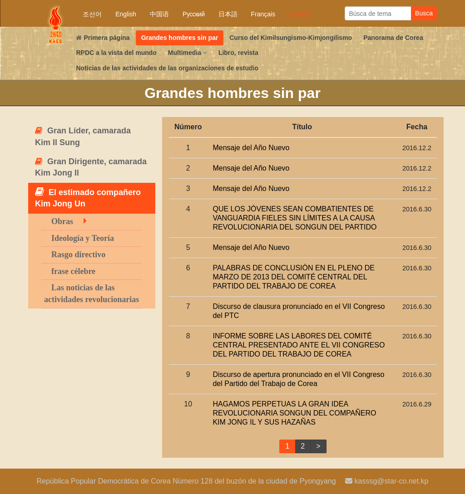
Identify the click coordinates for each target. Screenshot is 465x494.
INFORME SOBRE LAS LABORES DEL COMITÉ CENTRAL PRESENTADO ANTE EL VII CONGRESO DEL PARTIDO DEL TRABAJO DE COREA (299, 345)
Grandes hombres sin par (179, 37)
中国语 (159, 14)
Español (300, 14)
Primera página (102, 37)
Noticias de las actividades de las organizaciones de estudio (167, 68)
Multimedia (187, 52)
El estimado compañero (88, 197)
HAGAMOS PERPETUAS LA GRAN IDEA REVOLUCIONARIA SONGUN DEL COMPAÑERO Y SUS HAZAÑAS (294, 413)
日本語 (227, 14)
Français (263, 14)
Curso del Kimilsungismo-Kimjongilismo (290, 37)
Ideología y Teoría (82, 238)
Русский (193, 14)
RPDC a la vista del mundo (116, 52)
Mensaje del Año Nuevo (251, 148)
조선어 (92, 14)
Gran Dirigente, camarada (91, 167)
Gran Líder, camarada (83, 136)
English (125, 14)
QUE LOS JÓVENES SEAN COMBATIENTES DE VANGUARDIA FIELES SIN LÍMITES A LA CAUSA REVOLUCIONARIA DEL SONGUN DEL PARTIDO (294, 218)
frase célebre (73, 271)
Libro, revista (238, 52)
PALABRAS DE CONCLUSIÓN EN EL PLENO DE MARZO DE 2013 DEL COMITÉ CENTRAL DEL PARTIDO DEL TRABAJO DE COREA (294, 277)
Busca (424, 13)
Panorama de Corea (393, 37)
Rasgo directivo (78, 254)
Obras (62, 221)
